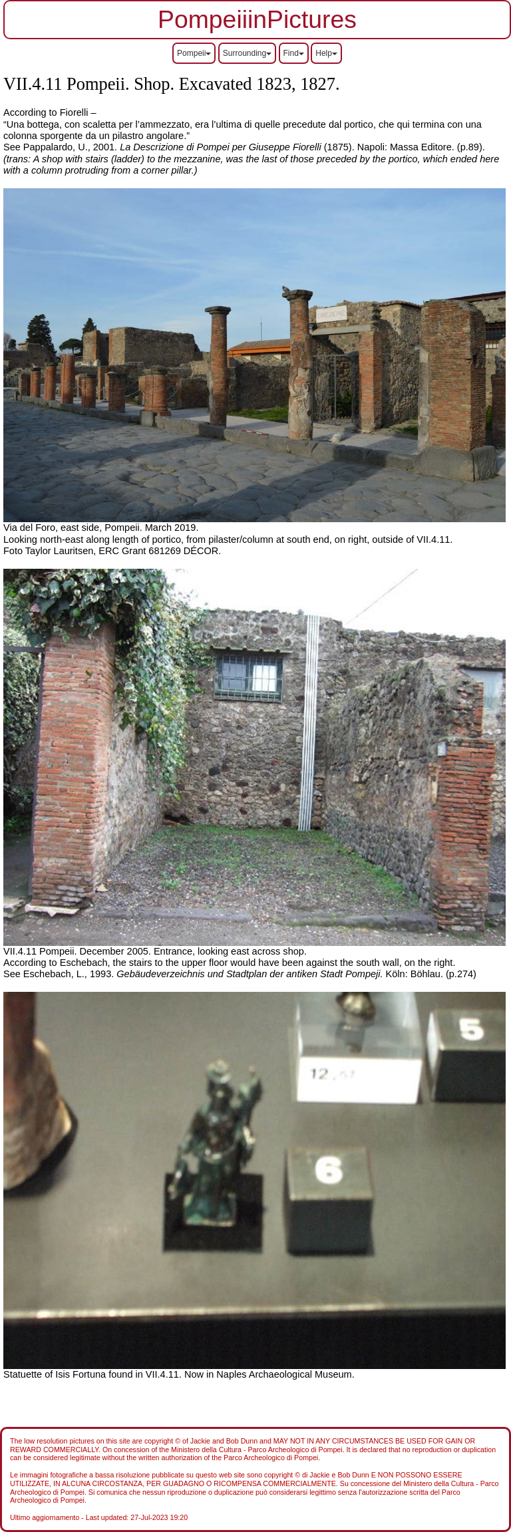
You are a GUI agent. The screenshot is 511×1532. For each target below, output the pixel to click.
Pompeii (194, 53)
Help (326, 53)
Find (293, 53)
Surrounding (247, 53)
